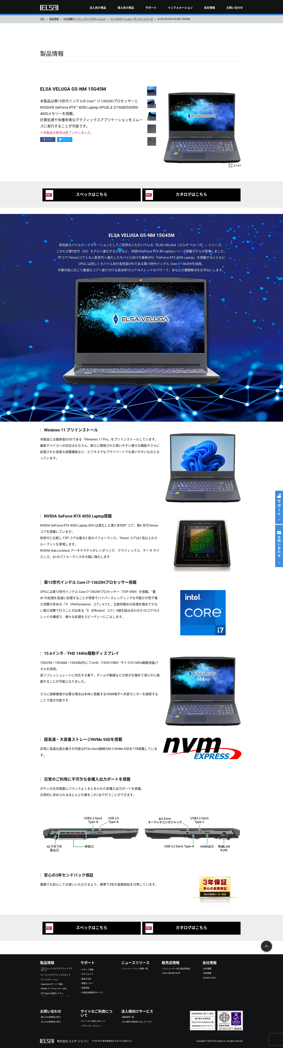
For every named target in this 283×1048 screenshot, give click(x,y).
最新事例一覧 (128, 1017)
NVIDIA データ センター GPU (53, 989)
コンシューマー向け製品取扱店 (176, 969)
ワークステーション (50, 980)
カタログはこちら (191, 194)
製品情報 (54, 19)
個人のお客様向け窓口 (51, 1017)
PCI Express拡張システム (52, 993)
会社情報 (209, 7)
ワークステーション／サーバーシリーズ (131, 19)
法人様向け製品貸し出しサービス (137, 1022)
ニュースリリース (135, 963)
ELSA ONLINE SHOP (171, 973)
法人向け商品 (98, 7)
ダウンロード (87, 974)
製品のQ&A (86, 979)
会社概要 (207, 969)
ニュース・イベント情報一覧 (135, 969)
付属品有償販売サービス (92, 993)
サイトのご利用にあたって (93, 1021)
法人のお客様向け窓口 (51, 1022)
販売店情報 (170, 963)
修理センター (87, 983)
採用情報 (207, 973)
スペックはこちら (91, 194)
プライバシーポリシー (91, 1026)
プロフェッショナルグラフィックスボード (57, 970)
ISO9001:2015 (209, 978)
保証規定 (85, 988)
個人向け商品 (126, 7)
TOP (42, 19)
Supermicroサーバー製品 (52, 984)
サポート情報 (87, 970)
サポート (150, 7)
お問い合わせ (234, 7)
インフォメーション (180, 7)
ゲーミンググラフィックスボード (56, 975)
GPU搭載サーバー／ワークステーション (84, 19)
